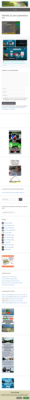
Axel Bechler (7, 223)
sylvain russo (7, 247)
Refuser (19, 398)
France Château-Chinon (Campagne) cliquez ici (13, 192)
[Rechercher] (20, 199)
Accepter (26, 398)
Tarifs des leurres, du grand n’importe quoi (12, 282)
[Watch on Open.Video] (9, 58)
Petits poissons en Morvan (8, 285)
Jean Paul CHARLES (8, 230)
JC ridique (6, 242)
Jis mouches (7, 232)
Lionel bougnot (7, 237)
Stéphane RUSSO (8, 244)
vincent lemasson (8, 225)
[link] (5, 49)
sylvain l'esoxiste (6, 294)
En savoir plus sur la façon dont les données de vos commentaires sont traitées (15, 107)
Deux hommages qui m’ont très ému (10, 280)
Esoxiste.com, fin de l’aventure (9, 276)
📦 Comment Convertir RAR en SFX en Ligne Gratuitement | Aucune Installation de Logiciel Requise (15, 49)
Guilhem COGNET (8, 227)
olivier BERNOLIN (8, 240)
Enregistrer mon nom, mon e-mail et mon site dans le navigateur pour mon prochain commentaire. (15, 98)
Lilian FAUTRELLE (8, 235)
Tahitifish (6, 249)
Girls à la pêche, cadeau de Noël (9, 278)
